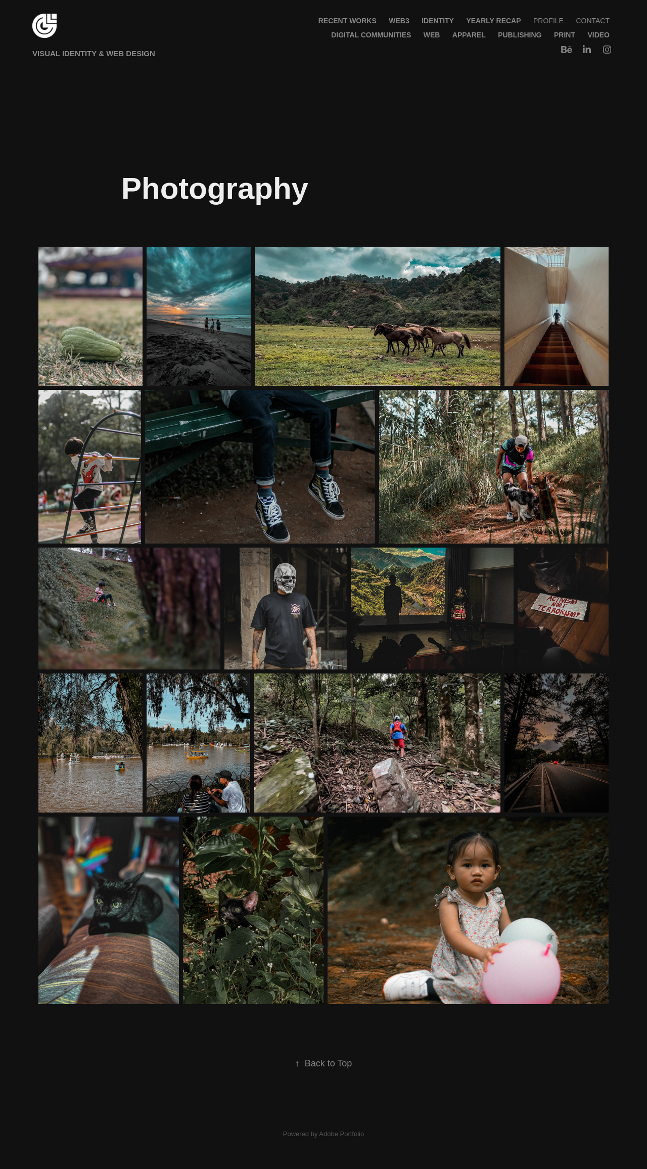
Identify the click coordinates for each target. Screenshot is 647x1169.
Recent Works (347, 21)
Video (598, 35)
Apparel (469, 35)
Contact (593, 21)
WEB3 (399, 21)
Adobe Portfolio (341, 1134)
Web (432, 35)
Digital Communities (371, 35)
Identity (438, 21)
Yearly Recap (493, 21)
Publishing (519, 35)
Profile (548, 21)
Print (564, 35)
